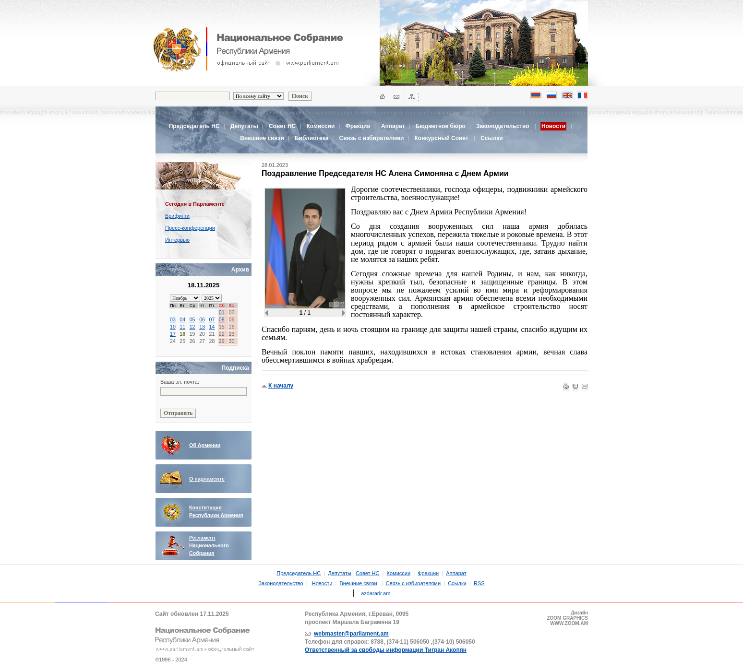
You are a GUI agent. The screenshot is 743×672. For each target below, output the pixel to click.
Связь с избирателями (371, 138)
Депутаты (244, 126)
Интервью (177, 240)
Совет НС (282, 126)
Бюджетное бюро (441, 126)
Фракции (357, 126)
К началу (280, 385)
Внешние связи (262, 138)
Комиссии (320, 126)
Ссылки (491, 138)
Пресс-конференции (190, 228)
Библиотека (311, 138)
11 (182, 327)
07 (212, 319)
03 (173, 319)
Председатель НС (194, 126)
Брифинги (177, 216)
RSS (479, 583)
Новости (322, 583)
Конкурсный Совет (442, 138)
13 (202, 327)
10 (173, 327)
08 (222, 319)
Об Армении (204, 445)
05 (192, 319)
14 (212, 327)
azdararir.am (375, 593)
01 (222, 312)
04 (182, 319)
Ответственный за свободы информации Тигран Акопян (386, 650)
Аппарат (393, 126)
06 (202, 319)
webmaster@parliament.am (351, 633)
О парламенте (207, 479)
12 (192, 327)
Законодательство (502, 126)
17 (173, 334)
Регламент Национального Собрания (209, 545)
